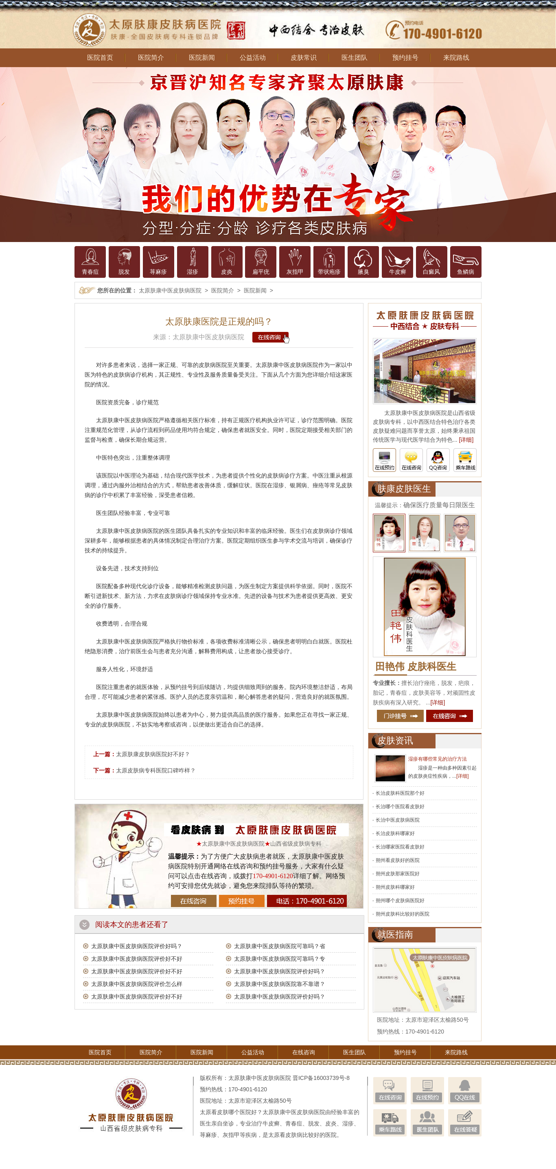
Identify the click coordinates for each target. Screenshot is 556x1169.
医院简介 (151, 57)
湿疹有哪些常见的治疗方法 (437, 759)
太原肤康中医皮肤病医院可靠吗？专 (279, 958)
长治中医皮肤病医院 (398, 820)
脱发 (124, 271)
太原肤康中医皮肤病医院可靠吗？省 (279, 946)
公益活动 (253, 57)
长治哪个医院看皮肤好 (400, 806)
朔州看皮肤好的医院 (398, 860)
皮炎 (226, 271)
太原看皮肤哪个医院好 (228, 1112)
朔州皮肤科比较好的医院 (402, 914)
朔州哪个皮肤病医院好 (400, 900)
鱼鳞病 (465, 271)
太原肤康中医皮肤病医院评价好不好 (136, 958)
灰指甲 (295, 271)
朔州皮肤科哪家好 (395, 887)
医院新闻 (202, 57)
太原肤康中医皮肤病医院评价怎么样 (136, 984)
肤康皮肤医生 (404, 489)
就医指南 (395, 934)
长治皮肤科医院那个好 (400, 793)
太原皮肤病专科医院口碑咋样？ (156, 770)
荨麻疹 (158, 271)
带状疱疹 (329, 271)
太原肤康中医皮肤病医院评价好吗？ (136, 946)
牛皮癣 (397, 271)
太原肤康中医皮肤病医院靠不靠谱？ (279, 984)
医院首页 (100, 57)
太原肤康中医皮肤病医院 (170, 290)
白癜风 (431, 271)
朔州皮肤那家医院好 (398, 874)
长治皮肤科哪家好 (395, 833)
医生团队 (354, 57)
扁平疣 (260, 271)
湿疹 (192, 271)
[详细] (466, 439)
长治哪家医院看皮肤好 (400, 847)
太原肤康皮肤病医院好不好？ (153, 754)
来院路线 (456, 57)
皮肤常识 (304, 57)
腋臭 (363, 271)
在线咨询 (303, 1052)
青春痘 (90, 271)
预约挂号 (405, 57)
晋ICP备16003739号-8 (321, 1078)
